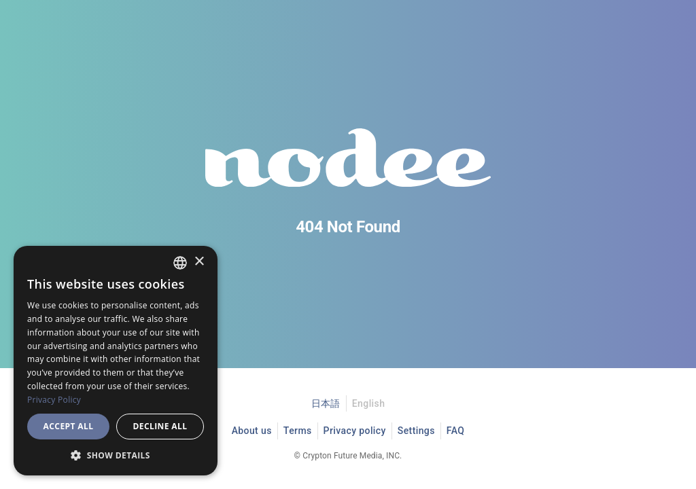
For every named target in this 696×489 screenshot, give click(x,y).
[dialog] (116, 360)
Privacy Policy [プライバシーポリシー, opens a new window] (54, 399)
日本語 (326, 403)
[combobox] (180, 263)
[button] (115, 455)
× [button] (199, 262)
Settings (416, 430)
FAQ (456, 430)
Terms (297, 430)
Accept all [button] (69, 426)
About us (252, 430)
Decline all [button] (160, 426)
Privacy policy (355, 430)
